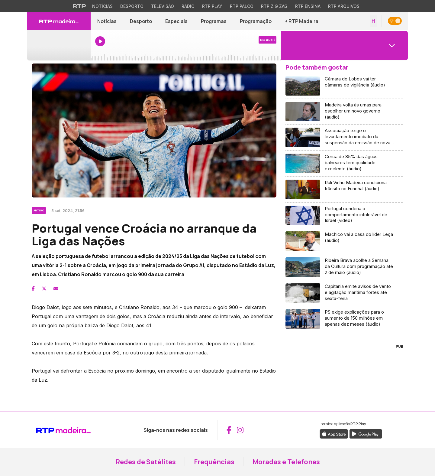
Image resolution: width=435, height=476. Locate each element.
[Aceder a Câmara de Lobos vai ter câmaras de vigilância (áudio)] (344, 86)
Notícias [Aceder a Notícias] (107, 21)
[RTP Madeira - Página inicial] (59, 21)
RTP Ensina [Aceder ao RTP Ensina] (308, 6)
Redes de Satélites (145, 461)
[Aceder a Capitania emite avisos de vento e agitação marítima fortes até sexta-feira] (344, 293)
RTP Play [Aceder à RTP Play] (212, 6)
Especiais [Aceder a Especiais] (176, 21)
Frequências (214, 461)
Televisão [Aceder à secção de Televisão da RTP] (162, 6)
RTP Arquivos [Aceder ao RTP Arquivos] (343, 6)
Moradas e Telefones (286, 461)
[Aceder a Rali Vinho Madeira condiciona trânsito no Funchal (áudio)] (344, 190)
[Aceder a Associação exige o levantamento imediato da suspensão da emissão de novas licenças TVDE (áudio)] (344, 138)
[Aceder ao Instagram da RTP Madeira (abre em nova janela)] (240, 430)
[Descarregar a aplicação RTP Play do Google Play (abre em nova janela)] (365, 433)
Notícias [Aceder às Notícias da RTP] (102, 6)
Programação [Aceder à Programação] (256, 21)
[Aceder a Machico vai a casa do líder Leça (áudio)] (344, 241)
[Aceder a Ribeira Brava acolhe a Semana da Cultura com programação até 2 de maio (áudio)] (344, 267)
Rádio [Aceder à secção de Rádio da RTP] (188, 6)
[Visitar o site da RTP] (79, 6)
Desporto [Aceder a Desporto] (141, 21)
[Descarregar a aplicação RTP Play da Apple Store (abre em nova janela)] (334, 433)
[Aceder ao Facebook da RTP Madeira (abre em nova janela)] (229, 430)
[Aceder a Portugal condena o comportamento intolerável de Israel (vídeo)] (344, 216)
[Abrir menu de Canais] (344, 45)
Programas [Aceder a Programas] (214, 21)
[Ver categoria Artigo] (39, 209)
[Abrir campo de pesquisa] (373, 21)
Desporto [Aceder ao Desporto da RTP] (131, 6)
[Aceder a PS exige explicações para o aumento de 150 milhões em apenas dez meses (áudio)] (344, 319)
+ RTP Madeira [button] (301, 21)
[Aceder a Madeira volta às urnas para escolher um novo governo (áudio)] (344, 112)
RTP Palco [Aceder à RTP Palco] (241, 6)
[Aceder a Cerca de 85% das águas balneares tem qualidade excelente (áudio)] (344, 164)
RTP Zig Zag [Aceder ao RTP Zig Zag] (274, 6)
